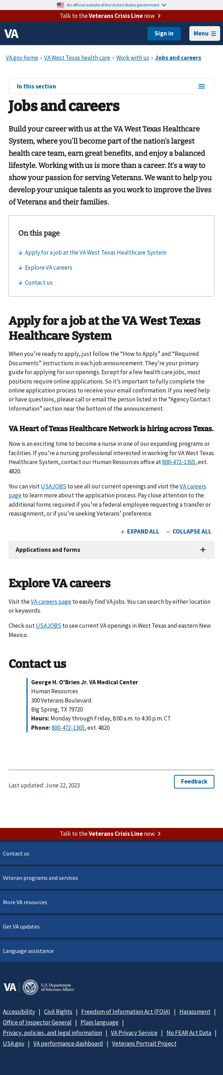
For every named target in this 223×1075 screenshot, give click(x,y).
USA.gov (13, 1043)
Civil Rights (58, 1012)
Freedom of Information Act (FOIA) (125, 1012)
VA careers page (51, 602)
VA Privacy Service (134, 1033)
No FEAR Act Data (188, 1033)
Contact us (16, 853)
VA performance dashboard (68, 1043)
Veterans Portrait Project (144, 1043)
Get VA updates (21, 926)
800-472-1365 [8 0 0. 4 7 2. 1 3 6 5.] (178, 462)
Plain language (99, 1022)
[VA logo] (11, 33)
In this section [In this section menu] (111, 86)
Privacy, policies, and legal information (52, 1033)
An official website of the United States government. (116, 5)
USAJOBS (53, 486)
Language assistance (28, 950)
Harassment (194, 1012)
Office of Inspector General (37, 1022)
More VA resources (25, 902)
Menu (205, 33)
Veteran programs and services (40, 877)
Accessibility (19, 1012)
